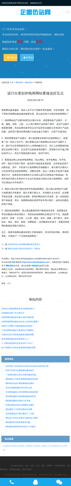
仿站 (9, 283)
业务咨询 (12, 57)
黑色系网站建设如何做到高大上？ (15, 339)
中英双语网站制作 (55, 446)
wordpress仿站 (17, 466)
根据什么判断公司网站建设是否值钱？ (17, 326)
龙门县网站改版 (6, 446)
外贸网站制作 (44, 446)
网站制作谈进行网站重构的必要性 (20, 383)
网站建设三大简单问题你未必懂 (19, 409)
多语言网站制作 (37, 446)
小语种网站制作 (29, 446)
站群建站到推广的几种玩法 (12, 313)
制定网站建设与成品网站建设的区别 (21, 396)
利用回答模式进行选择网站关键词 (20, 405)
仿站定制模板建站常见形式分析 (19, 388)
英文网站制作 (14, 446)
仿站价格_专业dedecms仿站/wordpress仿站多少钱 (27, 366)
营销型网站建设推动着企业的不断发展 (17, 317)
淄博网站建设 (15, 469)
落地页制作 (27, 469)
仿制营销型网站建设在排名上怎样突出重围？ (20, 321)
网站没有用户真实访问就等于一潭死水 (24, 249)
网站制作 (19, 82)
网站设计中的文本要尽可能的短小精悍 (22, 418)
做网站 (49, 466)
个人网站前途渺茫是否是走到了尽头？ (17, 343)
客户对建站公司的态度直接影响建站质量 (18, 347)
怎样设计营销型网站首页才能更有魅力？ (18, 309)
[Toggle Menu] (67, 12)
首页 (12, 82)
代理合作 (29, 57)
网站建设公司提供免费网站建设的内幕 (22, 379)
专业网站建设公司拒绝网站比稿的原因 (22, 392)
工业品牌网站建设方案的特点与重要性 (17, 330)
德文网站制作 (21, 446)
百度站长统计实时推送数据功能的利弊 (17, 334)
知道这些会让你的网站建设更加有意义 (24, 244)
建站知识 (29, 82)
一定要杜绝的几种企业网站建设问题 (21, 375)
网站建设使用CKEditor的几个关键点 (21, 426)
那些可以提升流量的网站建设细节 (20, 370)
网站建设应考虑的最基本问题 (18, 422)
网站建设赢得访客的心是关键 (18, 401)
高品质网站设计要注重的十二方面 (20, 413)
